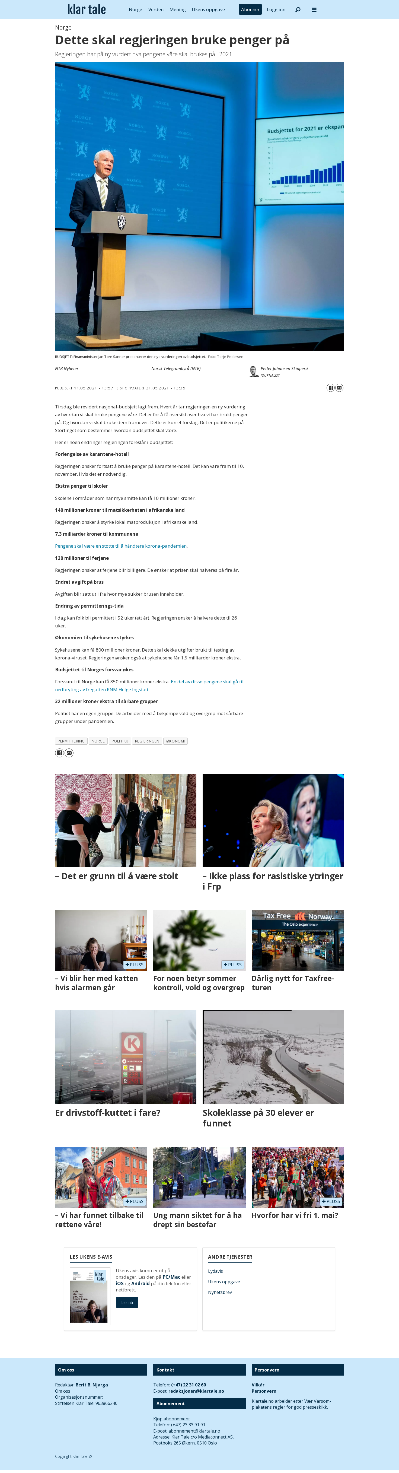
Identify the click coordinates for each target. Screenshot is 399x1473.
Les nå (127, 1302)
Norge (135, 9)
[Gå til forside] (87, 9)
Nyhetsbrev (220, 1292)
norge (98, 741)
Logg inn (276, 9)
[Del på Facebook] (331, 388)
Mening (178, 9)
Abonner (250, 9)
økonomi (175, 741)
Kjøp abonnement (171, 1419)
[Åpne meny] (314, 9)
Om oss (62, 1391)
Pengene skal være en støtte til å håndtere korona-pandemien (121, 546)
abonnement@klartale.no (194, 1431)
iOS (120, 1283)
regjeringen (147, 741)
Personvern (264, 1391)
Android (140, 1283)
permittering (71, 741)
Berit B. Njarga (92, 1385)
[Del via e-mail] (339, 388)
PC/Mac (171, 1277)
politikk (120, 741)
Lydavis (215, 1271)
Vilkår (258, 1385)
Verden (156, 9)
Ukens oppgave (208, 9)
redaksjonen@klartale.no (196, 1391)
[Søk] (298, 9)
